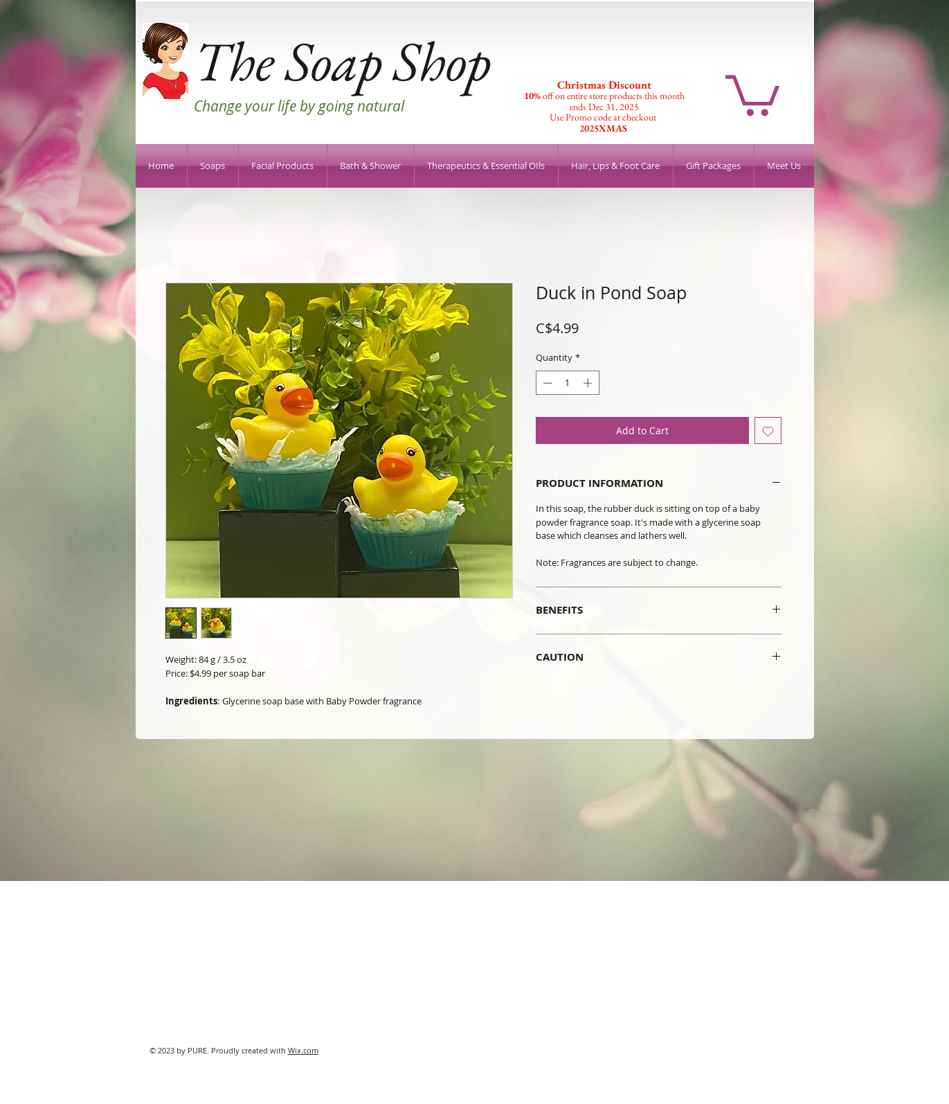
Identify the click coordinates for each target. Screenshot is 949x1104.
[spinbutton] (567, 383)
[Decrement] (546, 383)
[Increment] (589, 383)
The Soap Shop (342, 60)
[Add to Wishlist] (767, 430)
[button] (752, 93)
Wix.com (303, 1050)
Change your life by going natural (299, 106)
